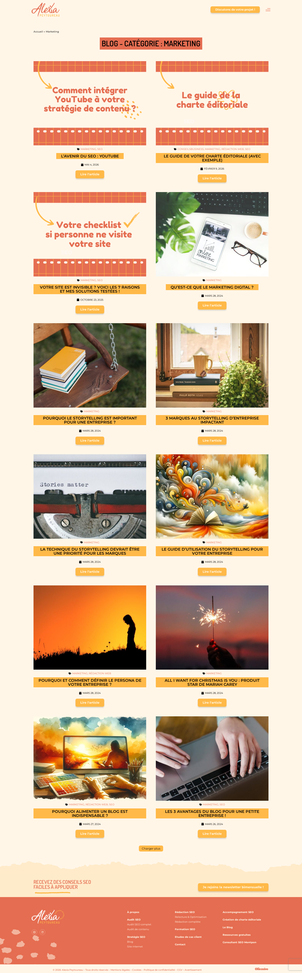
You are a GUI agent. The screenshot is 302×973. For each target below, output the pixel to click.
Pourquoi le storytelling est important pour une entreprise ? (90, 420)
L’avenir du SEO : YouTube (90, 156)
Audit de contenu (138, 929)
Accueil (38, 31)
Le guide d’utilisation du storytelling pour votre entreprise (212, 551)
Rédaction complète (187, 921)
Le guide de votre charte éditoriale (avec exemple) (212, 158)
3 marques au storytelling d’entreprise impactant (212, 420)
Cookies (136, 969)
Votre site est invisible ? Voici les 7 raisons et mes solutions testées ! (90, 289)
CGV (179, 969)
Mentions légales (120, 969)
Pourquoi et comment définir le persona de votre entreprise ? (90, 682)
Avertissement (193, 969)
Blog (130, 941)
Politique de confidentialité (159, 969)
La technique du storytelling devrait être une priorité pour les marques (89, 551)
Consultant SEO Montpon (239, 942)
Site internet (135, 946)
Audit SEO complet (139, 924)
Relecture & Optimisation (191, 916)
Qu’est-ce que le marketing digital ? (212, 287)
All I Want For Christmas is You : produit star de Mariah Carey (212, 682)
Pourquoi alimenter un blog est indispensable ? (90, 813)
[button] (151, 848)
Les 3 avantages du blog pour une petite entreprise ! (212, 813)
